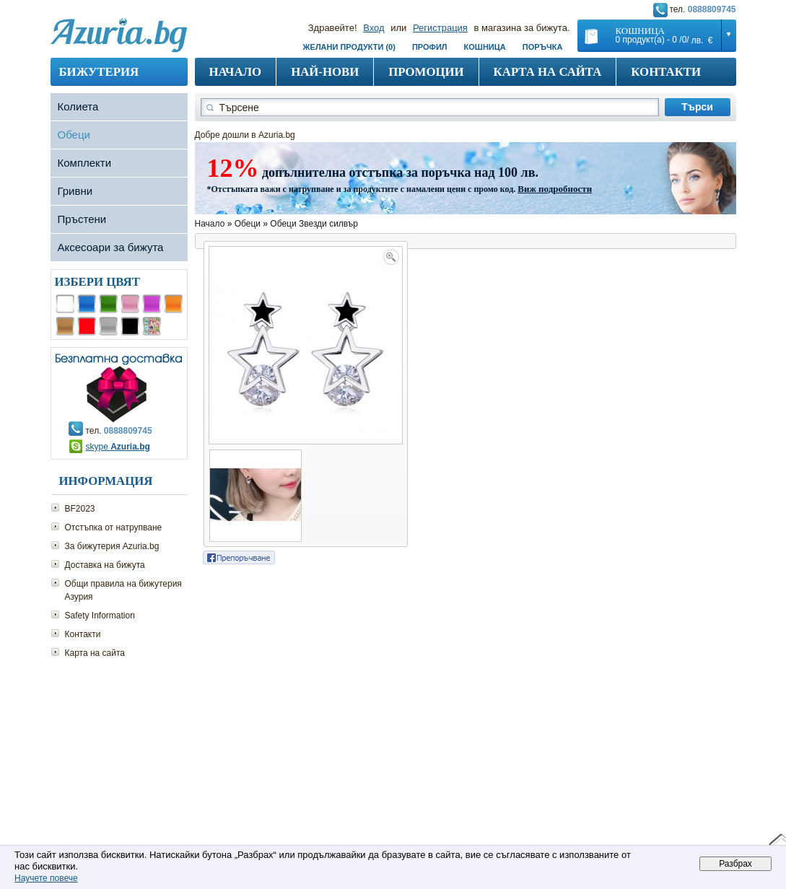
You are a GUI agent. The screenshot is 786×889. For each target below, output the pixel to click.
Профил (429, 47)
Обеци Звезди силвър (314, 224)
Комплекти (85, 163)
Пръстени (82, 219)
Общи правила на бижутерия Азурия (123, 590)
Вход (373, 27)
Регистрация (440, 27)
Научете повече (46, 878)
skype (118, 447)
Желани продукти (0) (349, 47)
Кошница (485, 47)
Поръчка (543, 47)
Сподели (239, 557)
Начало (235, 72)
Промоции (425, 72)
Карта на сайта (548, 72)
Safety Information (100, 615)
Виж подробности (555, 188)
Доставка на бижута (105, 565)
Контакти (666, 72)
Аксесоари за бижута (111, 247)
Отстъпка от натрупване (113, 527)
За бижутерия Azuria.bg (112, 546)
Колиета (78, 106)
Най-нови (325, 72)
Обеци (74, 134)
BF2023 (80, 509)
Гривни (75, 191)
